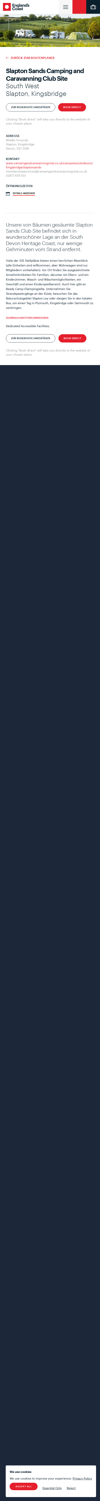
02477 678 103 (16, 175)
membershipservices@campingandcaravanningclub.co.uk (46, 171)
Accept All (24, 1486)
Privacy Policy (82, 1478)
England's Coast (17, 7)
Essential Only (52, 1488)
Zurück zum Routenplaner (33, 57)
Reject (71, 1488)
